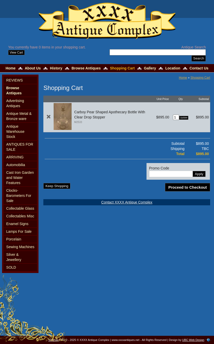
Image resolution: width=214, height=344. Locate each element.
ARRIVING (15, 157)
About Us (33, 68)
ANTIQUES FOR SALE (19, 146)
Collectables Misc (20, 216)
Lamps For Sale (19, 231)
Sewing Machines (20, 247)
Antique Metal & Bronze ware (19, 116)
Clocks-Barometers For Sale (18, 195)
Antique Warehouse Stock (15, 131)
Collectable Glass (20, 208)
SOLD (11, 267)
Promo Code (159, 168)
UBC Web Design (193, 339)
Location (172, 68)
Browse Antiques (86, 68)
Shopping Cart (122, 68)
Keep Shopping (56, 186)
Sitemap (53, 339)
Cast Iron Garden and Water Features (20, 177)
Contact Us (198, 68)
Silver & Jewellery (13, 257)
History (56, 68)
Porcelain (13, 239)
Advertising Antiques (15, 103)
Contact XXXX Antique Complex (126, 202)
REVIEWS (14, 80)
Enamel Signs (17, 224)
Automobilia (15, 165)
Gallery (150, 68)
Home (11, 68)
